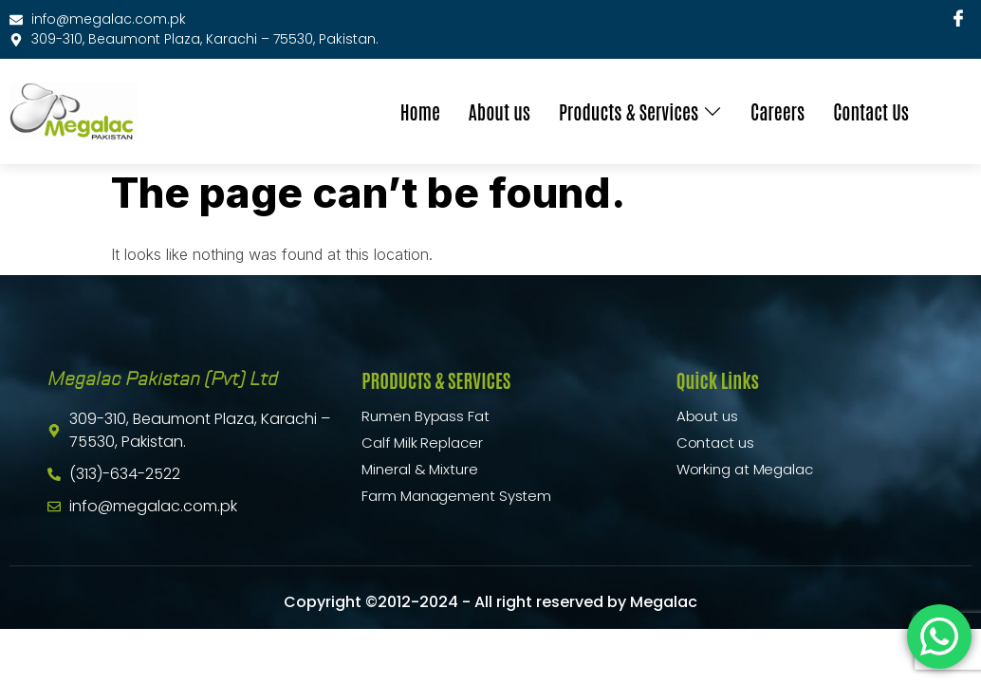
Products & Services (640, 111)
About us (499, 111)
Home (420, 111)
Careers (777, 111)
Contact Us (871, 111)
